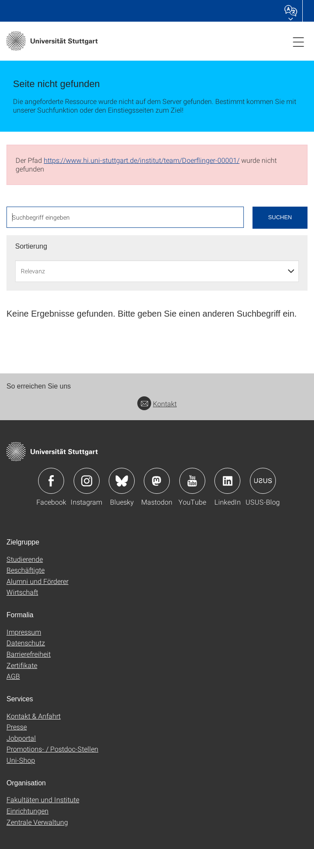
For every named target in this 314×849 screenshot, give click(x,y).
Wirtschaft (22, 591)
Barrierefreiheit (28, 653)
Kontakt (157, 403)
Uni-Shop (20, 760)
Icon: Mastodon (157, 481)
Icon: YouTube (192, 481)
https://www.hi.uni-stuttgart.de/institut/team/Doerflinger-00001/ (142, 160)
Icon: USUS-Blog (263, 481)
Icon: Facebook (51, 481)
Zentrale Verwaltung (37, 821)
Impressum (23, 631)
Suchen (280, 217)
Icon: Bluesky (122, 481)
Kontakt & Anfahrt (33, 715)
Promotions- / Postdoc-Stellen (52, 748)
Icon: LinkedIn (227, 481)
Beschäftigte (25, 569)
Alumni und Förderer (37, 581)
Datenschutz (25, 642)
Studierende (24, 559)
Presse (16, 726)
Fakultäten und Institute (42, 799)
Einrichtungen (27, 810)
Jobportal (21, 737)
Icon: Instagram (87, 481)
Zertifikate (21, 665)
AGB (13, 675)
